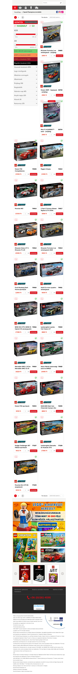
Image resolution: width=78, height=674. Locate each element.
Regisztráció (25, 8)
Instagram (60, 12)
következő (62, 573)
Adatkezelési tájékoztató (21, 589)
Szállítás (36, 8)
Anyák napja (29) (20, 95)
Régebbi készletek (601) (22, 63)
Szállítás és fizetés (58, 589)
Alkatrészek (18, 79)
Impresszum (17, 591)
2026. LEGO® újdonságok (23, 51)
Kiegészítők (18, 87)
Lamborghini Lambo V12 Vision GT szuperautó (48, 329)
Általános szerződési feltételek (40, 589)
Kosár (20, 8)
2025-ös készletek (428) (22, 55)
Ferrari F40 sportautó (22, 406)
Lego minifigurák (20, 71)
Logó (25, 3)
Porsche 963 (19, 208)
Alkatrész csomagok (21, 75)
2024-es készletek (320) (22, 59)
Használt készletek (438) (22, 67)
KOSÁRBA (59, 56)
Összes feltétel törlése (31, 22)
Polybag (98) (18, 83)
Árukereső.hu (39, 608)
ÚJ (31, 26)
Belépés (31, 8)
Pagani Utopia (46, 169)
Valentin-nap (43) (20, 91)
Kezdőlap (17, 12)
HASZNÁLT (20, 26)
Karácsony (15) (19, 103)
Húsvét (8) (17, 99)
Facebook (57, 12)
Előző (15, 573)
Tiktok (62, 12)
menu (15, 8)
